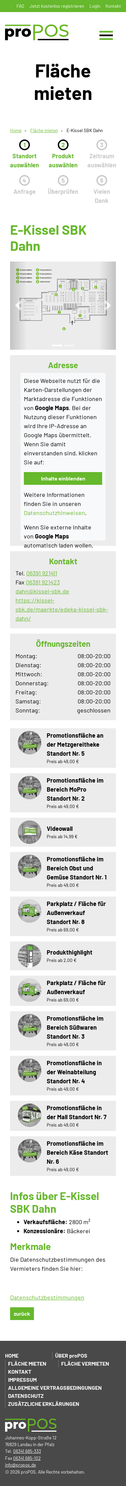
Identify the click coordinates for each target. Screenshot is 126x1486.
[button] (18, 306)
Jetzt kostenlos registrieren (57, 6)
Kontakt (113, 6)
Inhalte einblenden (63, 478)
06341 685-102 (27, 1458)
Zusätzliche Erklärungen (43, 1404)
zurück (22, 1313)
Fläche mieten (44, 130)
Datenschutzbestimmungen (47, 1297)
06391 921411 (41, 573)
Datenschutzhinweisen (54, 512)
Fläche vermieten (85, 1363)
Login (94, 6)
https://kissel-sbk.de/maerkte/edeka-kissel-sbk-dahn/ (61, 609)
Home (16, 130)
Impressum (22, 1379)
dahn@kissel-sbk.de (42, 591)
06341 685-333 (27, 1451)
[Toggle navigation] (106, 35)
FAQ (20, 6)
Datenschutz (26, 1395)
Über (71, 1355)
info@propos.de (20, 1465)
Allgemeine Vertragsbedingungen (55, 1387)
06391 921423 (43, 582)
